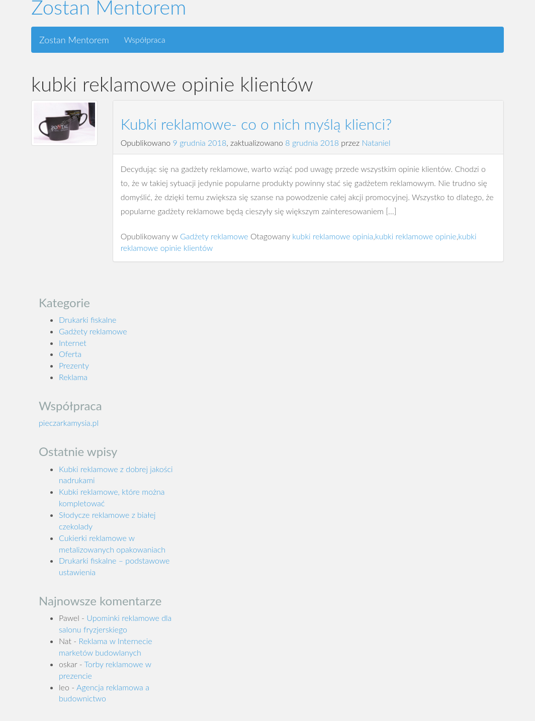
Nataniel (376, 142)
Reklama (73, 377)
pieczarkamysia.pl (69, 422)
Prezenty (74, 365)
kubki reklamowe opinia (332, 236)
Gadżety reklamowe (214, 236)
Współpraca (144, 39)
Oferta (70, 353)
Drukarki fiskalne (87, 319)
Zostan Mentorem (74, 39)
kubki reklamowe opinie (416, 236)
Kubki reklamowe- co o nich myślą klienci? (256, 124)
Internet (72, 342)
